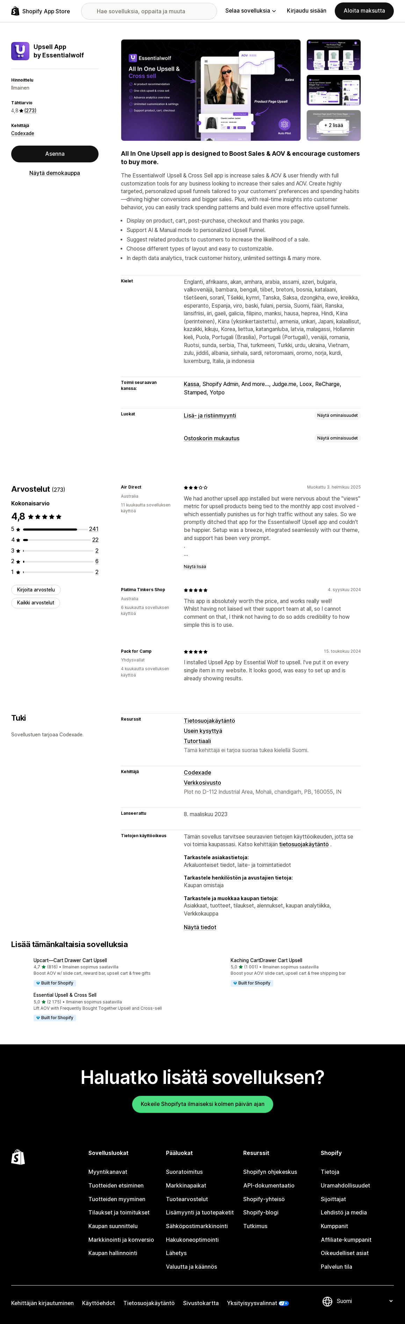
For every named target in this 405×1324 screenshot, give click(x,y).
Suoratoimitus (184, 1172)
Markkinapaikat (186, 1185)
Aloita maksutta (364, 10)
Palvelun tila (336, 1266)
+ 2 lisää (333, 125)
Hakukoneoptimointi (192, 1240)
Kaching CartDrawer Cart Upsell (266, 960)
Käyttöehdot (98, 1303)
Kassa (191, 384)
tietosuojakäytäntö (304, 844)
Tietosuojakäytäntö (209, 720)
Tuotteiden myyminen (116, 1199)
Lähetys (176, 1253)
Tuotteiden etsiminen (116, 1185)
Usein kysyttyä (203, 731)
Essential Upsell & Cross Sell (65, 995)
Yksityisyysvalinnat (252, 1303)
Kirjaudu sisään (306, 10)
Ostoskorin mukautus (211, 438)
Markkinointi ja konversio (121, 1240)
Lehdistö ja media (344, 1212)
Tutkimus (255, 1226)
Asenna (55, 153)
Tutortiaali (197, 741)
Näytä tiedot (200, 927)
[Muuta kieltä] (364, 1301)
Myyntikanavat (107, 1172)
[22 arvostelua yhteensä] (95, 540)
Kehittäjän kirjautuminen (42, 1303)
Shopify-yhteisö (264, 1199)
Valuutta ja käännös (191, 1266)
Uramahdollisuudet (345, 1185)
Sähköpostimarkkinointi (197, 1226)
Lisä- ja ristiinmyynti (210, 415)
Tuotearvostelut (187, 1199)
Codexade (22, 133)
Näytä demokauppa (54, 173)
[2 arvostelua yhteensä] (97, 550)
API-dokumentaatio (269, 1185)
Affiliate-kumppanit (346, 1240)
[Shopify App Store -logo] (40, 11)
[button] (104, 972)
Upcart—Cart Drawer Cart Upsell (70, 960)
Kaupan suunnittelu (113, 1226)
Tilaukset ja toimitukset (119, 1212)
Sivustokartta (201, 1303)
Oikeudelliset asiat (345, 1253)
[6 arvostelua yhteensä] (97, 561)
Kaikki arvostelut (35, 602)
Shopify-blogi (261, 1212)
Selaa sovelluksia (250, 10)
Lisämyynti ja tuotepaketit (200, 1212)
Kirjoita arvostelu (36, 590)
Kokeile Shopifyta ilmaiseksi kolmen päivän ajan (203, 1104)
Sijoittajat (333, 1199)
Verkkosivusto (202, 782)
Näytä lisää (195, 566)
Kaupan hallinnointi (112, 1253)
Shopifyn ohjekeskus (270, 1172)
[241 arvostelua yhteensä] (94, 529)
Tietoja (330, 1172)
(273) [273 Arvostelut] (30, 110)
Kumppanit (334, 1226)
